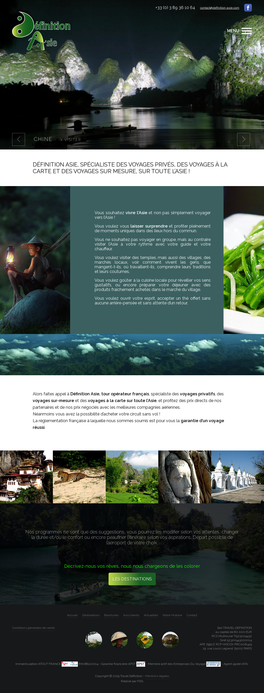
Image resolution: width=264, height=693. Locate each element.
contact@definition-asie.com (219, 8)
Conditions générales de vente (33, 628)
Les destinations (132, 579)
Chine (57, 139)
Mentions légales (157, 676)
